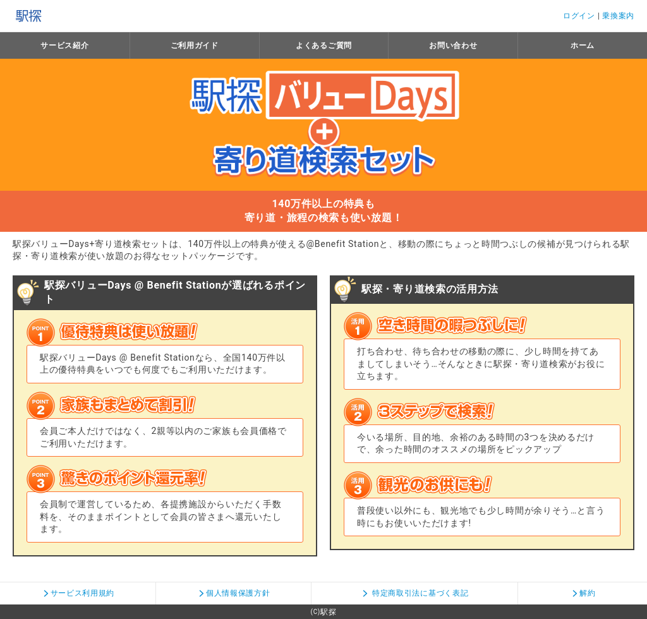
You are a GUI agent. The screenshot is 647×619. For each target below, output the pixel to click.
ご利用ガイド (195, 45)
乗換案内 (618, 15)
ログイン (579, 15)
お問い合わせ (453, 45)
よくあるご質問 (324, 45)
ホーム (583, 45)
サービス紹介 (64, 45)
